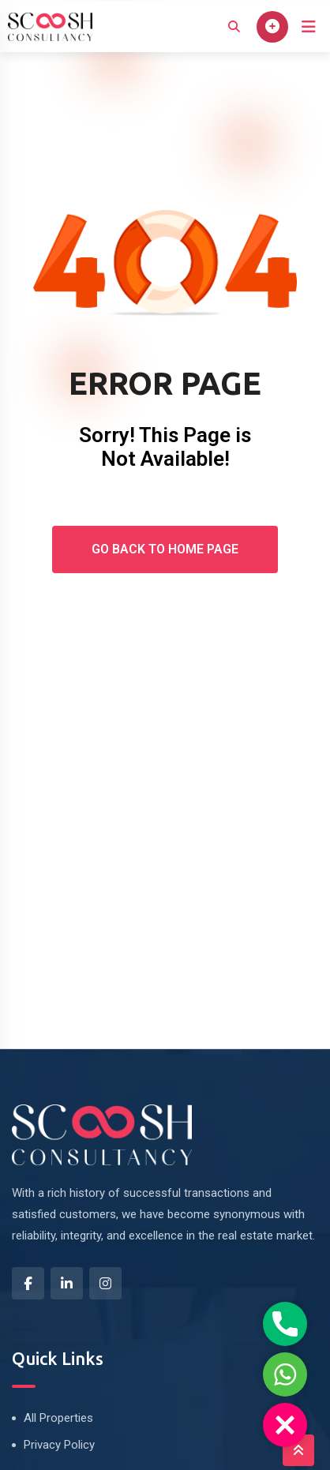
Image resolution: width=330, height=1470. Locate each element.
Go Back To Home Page (165, 549)
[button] (285, 1425)
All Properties (58, 1418)
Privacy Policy (59, 1445)
